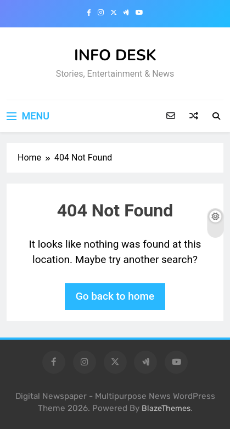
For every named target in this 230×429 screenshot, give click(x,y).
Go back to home (115, 296)
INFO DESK (115, 55)
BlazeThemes (166, 408)
